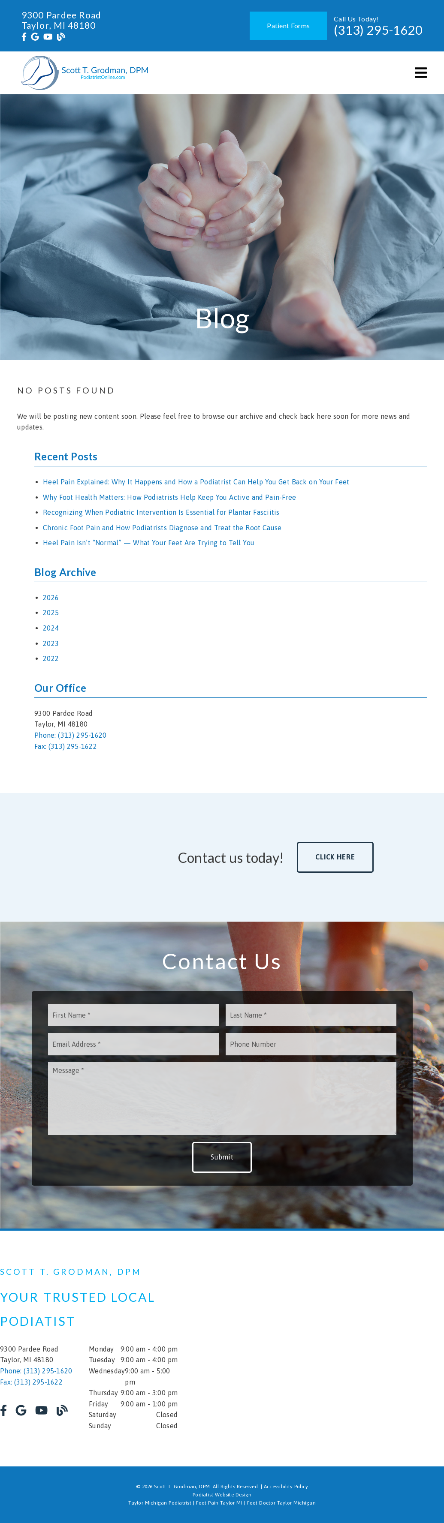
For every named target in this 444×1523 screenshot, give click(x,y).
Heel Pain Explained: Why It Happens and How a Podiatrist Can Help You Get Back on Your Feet (196, 482)
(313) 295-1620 (378, 30)
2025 (51, 612)
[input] (133, 1015)
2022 (51, 658)
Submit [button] (222, 1157)
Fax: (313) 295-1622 (65, 746)
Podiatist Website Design (222, 1495)
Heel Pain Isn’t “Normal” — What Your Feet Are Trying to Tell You (148, 543)
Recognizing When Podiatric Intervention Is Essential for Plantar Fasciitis (161, 512)
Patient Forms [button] (288, 25)
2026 (51, 597)
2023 (51, 643)
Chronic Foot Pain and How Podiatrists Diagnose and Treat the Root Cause (162, 528)
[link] (24, 37)
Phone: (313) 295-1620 (70, 735)
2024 (51, 628)
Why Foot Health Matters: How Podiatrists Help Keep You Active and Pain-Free (169, 497)
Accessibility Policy (286, 1487)
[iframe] (355, 1348)
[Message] (222, 1098)
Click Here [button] (335, 857)
